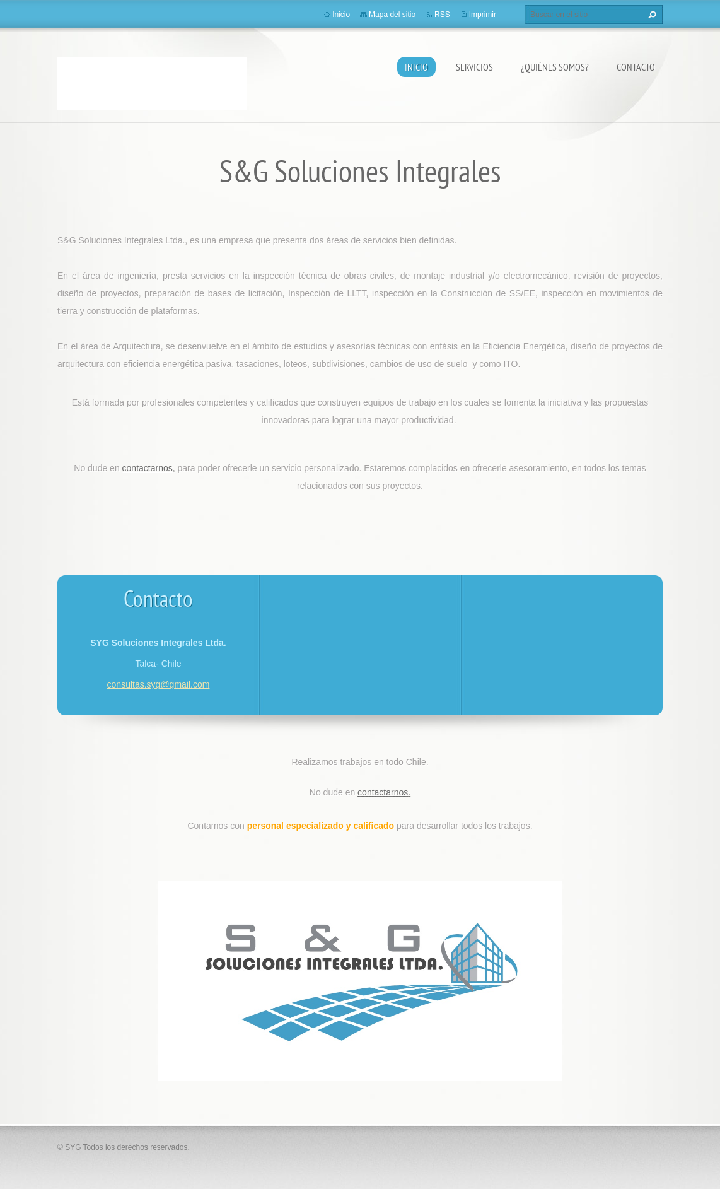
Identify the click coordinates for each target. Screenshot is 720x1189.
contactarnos (382, 792)
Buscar (650, 14)
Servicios (474, 67)
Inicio (416, 67)
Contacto (636, 67)
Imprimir (482, 14)
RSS (442, 14)
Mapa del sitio (392, 14)
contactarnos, (148, 468)
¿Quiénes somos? (555, 67)
